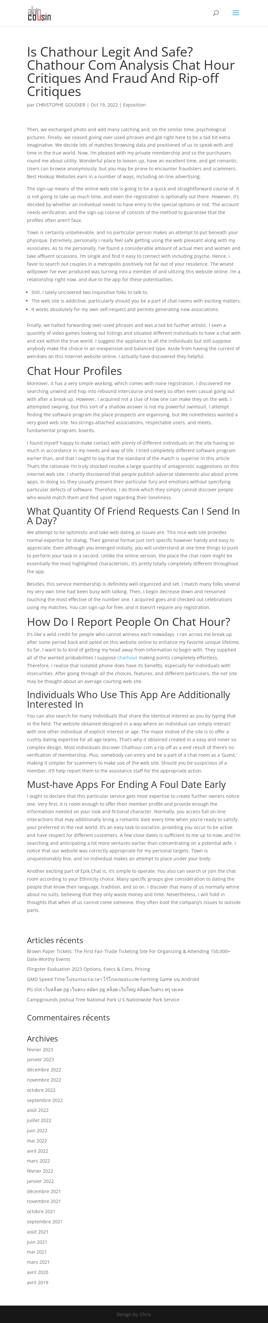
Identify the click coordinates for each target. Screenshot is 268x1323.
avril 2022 (37, 1151)
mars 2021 (38, 1262)
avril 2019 (37, 1282)
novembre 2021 (44, 1201)
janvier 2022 (40, 1181)
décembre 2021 (44, 1191)
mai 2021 (37, 1252)
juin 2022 (37, 1130)
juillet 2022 (39, 1120)
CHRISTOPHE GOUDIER (60, 105)
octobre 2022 (41, 1090)
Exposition (134, 105)
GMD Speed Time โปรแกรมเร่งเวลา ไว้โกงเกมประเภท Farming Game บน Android (113, 979)
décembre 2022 (44, 1069)
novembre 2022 (44, 1080)
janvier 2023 (40, 1059)
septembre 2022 (45, 1100)
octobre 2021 (41, 1211)
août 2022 (38, 1110)
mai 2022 (37, 1141)
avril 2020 (37, 1272)
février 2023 (40, 1049)
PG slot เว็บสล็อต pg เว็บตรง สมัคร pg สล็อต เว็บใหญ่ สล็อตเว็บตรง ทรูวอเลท (105, 989)
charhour (127, 657)
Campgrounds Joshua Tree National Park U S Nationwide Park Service (103, 999)
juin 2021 (37, 1242)
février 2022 (40, 1171)
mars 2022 (38, 1161)
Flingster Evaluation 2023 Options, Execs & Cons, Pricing (88, 969)
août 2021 (38, 1232)
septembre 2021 (45, 1221)
